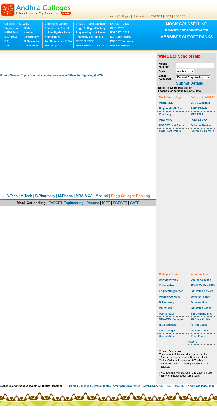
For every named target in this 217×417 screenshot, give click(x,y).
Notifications (53, 36)
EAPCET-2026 (199, 108)
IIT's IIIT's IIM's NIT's (203, 285)
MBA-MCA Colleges (171, 319)
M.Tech (26, 196)
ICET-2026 (197, 114)
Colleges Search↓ (170, 274)
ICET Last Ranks (120, 36)
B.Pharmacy (31, 36)
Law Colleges (167, 330)
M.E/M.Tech (11, 32)
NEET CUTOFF (85, 41)
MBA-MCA (10, 36)
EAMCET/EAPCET (153, 385)
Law (6, 45)
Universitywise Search (58, 32)
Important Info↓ (200, 274)
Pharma (92, 203)
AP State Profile (200, 319)
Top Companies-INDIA (58, 41)
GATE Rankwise (120, 45)
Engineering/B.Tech (171, 108)
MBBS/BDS (166, 102)
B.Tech (12, 196)
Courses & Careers (56, 23)
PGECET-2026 (199, 119)
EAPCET (157, 16)
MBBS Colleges (200, 102)
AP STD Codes (200, 330)
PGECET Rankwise (121, 41)
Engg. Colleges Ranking (90, 28)
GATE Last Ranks (170, 131)
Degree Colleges (201, 279)
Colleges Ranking (201, 125)
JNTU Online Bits (201, 313)
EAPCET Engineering (66, 203)
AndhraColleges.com (201, 385)
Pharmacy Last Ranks (89, 36)
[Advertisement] (79, 62)
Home (112, 16)
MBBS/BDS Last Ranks (90, 45)
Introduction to (67, 75)
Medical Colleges (169, 296)
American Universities (126, 385)
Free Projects (53, 45)
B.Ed (7, 41)
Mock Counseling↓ (170, 97)
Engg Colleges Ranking (130, 196)
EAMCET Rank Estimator (91, 23)
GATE (134, 203)
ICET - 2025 (117, 28)
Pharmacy (165, 114)
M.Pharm (65, 196)
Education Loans (201, 308)
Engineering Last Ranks (90, 32)
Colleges (124, 16)
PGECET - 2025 (119, 32)
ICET (168, 16)
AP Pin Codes (199, 324)
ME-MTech (165, 308)
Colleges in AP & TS (16, 23)
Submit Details (189, 83)
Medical (28, 28)
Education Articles (202, 291)
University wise (168, 279)
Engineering (11, 28)
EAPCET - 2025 (119, 23)
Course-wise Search (57, 28)
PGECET (179, 16)
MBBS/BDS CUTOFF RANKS (186, 37)
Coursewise (166, 285)
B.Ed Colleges (168, 324)
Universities (141, 16)
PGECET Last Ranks (171, 125)
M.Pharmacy (31, 41)
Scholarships (199, 302)
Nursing (28, 32)
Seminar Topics (19, 75)
